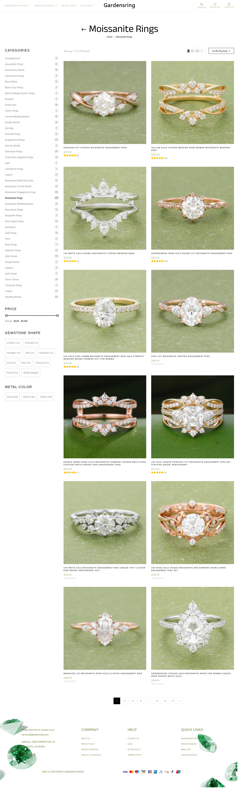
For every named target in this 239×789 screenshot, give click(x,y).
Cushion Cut (13, 342)
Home (110, 37)
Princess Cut (42, 362)
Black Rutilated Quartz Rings (20, 93)
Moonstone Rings (14, 209)
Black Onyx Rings (14, 87)
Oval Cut (11, 362)
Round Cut (12, 372)
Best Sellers (11, 81)
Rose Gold (12, 396)
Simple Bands (12, 262)
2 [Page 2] (125, 701)
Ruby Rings (11, 244)
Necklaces (10, 227)
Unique (8, 291)
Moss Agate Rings (14, 221)
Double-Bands (12, 122)
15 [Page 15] (157, 701)
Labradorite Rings (14, 169)
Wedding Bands (13, 297)
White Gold (29, 396)
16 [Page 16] (164, 701)
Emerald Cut (31, 342)
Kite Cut (30, 352)
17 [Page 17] (172, 701)
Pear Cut (25, 362)
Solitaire (9, 267)
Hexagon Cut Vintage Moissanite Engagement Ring (95, 148)
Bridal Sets (10, 105)
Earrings (9, 128)
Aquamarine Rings (14, 75)
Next (180, 701)
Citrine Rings (11, 110)
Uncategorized (12, 58)
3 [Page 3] (133, 701)
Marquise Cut (46, 352)
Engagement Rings (15, 139)
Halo (7, 163)
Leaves (8, 174)
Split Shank (11, 273)
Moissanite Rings (14, 198)
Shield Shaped (30, 372)
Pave (7, 238)
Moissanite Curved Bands (18, 186)
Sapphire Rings (13, 250)
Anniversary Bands (15, 70)
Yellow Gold (46, 396)
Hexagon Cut (13, 352)
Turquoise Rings (13, 285)
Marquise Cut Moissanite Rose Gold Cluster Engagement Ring (103, 673)
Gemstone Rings (13, 151)
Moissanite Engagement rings (20, 192)
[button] (229, 5)
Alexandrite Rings (14, 64)
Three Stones (12, 279)
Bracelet (9, 99)
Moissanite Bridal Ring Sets (19, 180)
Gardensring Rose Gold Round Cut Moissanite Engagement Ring (191, 253)
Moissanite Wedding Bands (19, 203)
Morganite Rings (13, 215)
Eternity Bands (12, 145)
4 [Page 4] (141, 701)
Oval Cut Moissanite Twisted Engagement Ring (180, 356)
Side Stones (11, 256)
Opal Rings (10, 233)
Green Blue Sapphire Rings (19, 157)
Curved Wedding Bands (17, 116)
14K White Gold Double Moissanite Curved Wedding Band (99, 253)
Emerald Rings (12, 134)
